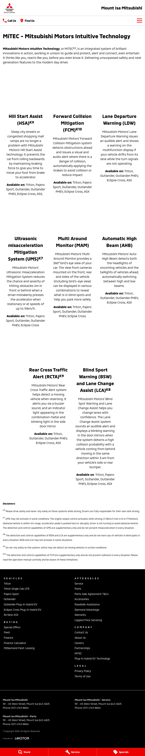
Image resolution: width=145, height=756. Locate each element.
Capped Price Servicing (88, 620)
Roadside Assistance (87, 604)
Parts (78, 588)
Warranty (80, 614)
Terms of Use (83, 676)
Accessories (82, 599)
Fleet (7, 632)
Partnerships (82, 648)
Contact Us (81, 632)
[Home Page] (9, 8)
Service (79, 583)
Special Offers (12, 627)
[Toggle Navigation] (139, 20)
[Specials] (121, 752)
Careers (79, 643)
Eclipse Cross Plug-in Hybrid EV (22, 609)
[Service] (72, 752)
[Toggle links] (16, 738)
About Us (80, 637)
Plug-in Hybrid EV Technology (92, 658)
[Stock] (24, 752)
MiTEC (78, 653)
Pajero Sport (11, 594)
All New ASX (11, 614)
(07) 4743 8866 (20, 707)
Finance (8, 637)
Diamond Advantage (87, 609)
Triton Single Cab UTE (16, 588)
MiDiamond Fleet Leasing (19, 648)
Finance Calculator (15, 643)
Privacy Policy (83, 671)
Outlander (10, 599)
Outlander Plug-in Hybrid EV (20, 604)
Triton (7, 583)
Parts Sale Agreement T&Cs (92, 594)
